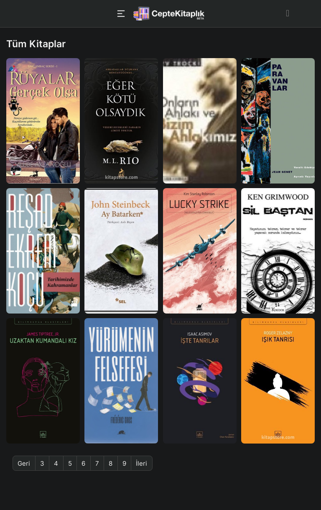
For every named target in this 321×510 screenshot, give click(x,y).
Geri (24, 463)
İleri (141, 463)
